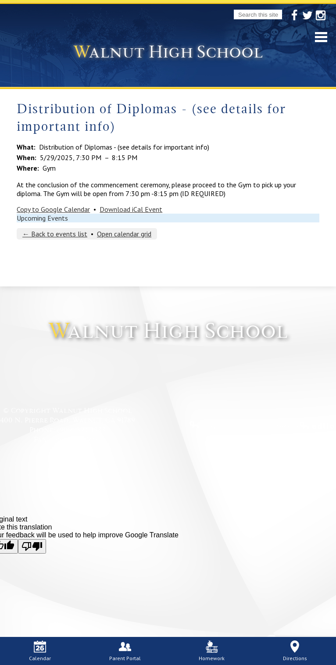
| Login (205, 425)
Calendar (40, 650)
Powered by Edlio (305, 425)
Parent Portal (125, 650)
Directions (295, 650)
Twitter (307, 16)
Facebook (294, 16)
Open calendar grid (124, 233)
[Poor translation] (32, 546)
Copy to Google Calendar (53, 209)
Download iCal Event (131, 209)
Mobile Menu (321, 37)
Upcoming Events (42, 218)
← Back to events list (54, 233)
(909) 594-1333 (81, 430)
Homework (212, 650)
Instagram (320, 16)
